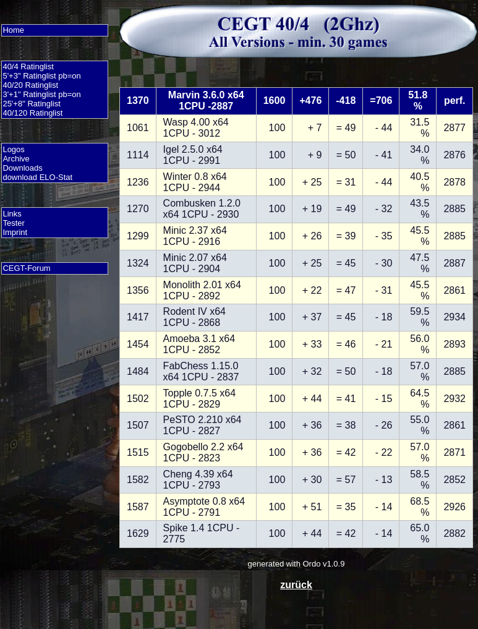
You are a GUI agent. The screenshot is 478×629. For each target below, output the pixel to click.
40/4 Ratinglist (27, 66)
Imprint (14, 232)
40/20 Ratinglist (30, 85)
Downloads (22, 168)
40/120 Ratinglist (32, 113)
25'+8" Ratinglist (31, 103)
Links (11, 213)
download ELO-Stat (37, 177)
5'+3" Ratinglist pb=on (41, 75)
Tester (13, 223)
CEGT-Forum (26, 268)
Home (13, 30)
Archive (15, 158)
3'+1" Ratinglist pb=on (41, 94)
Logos (13, 149)
